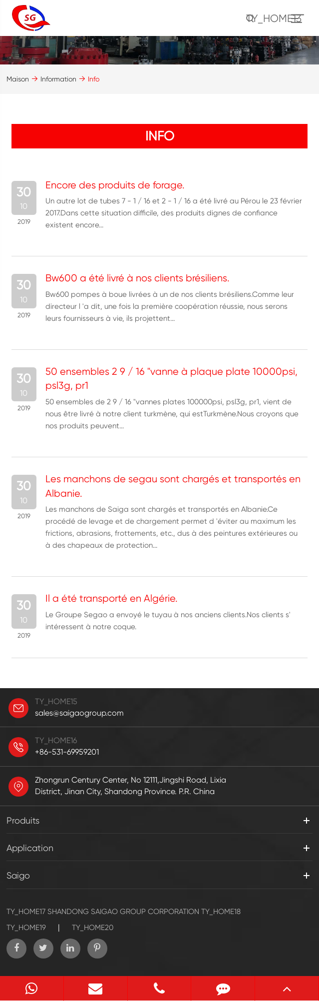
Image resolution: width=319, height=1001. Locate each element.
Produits (22, 820)
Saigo (18, 875)
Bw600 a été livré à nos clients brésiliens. (137, 278)
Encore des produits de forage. (115, 185)
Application (29, 848)
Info (93, 79)
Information (58, 79)
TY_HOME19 (26, 927)
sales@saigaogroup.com (79, 713)
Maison (17, 79)
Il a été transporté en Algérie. (111, 598)
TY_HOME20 (92, 927)
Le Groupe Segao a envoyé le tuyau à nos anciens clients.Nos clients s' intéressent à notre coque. (168, 620)
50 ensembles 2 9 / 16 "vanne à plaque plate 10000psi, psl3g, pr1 (171, 379)
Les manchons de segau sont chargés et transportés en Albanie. (173, 486)
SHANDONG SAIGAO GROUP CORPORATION (123, 911)
